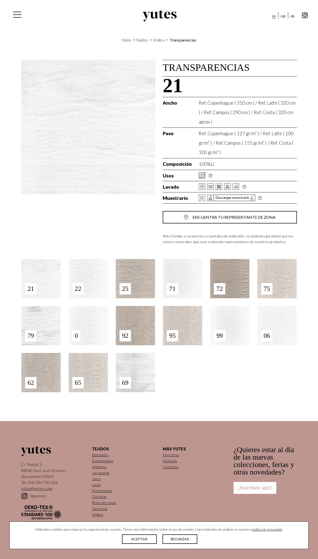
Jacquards (101, 472)
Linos (96, 478)
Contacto (171, 466)
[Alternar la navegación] (17, 15)
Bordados (100, 454)
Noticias (170, 460)
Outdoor (99, 496)
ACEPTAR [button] (139, 539)
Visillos (159, 40)
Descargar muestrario (232, 197)
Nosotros (171, 454)
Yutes (159, 16)
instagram (305, 15)
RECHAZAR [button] (179, 539)
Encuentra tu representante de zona (234, 217)
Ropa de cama (104, 502)
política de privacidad (267, 529)
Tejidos (142, 40)
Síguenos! (38, 495)
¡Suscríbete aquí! (255, 487)
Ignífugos (99, 466)
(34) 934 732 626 (43, 482)
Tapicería (99, 508)
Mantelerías (102, 490)
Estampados (102, 460)
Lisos (96, 484)
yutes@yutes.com (36, 488)
